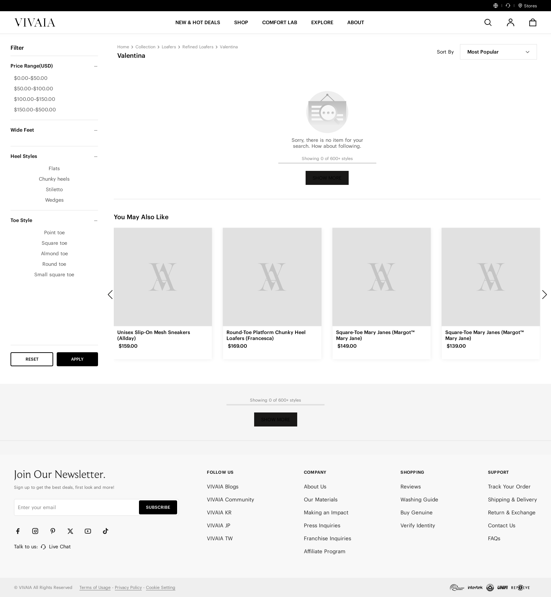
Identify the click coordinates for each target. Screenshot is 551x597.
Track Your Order (509, 486)
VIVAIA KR (219, 512)
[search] (488, 22)
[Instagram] (39, 531)
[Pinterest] (56, 531)
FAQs (494, 538)
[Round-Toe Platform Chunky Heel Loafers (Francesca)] (272, 277)
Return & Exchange (512, 512)
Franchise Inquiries (327, 538)
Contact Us (501, 525)
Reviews (410, 486)
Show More (327, 178)
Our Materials (320, 499)
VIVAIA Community (230, 499)
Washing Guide (419, 499)
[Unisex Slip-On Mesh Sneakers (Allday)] (163, 277)
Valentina (229, 46)
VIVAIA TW (220, 538)
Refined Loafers (198, 46)
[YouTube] (91, 531)
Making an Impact (326, 512)
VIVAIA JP (218, 525)
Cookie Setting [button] (160, 587)
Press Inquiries (322, 525)
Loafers (169, 46)
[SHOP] (241, 24)
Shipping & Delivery (512, 499)
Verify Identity (417, 525)
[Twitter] (74, 531)
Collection (145, 46)
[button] (197, 24)
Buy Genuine (416, 512)
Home (123, 46)
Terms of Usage (95, 587)
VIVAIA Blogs (222, 486)
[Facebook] (21, 531)
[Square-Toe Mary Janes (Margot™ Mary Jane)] (382, 277)
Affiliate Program (325, 551)
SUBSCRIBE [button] (158, 507)
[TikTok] (109, 531)
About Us (315, 486)
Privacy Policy (128, 587)
